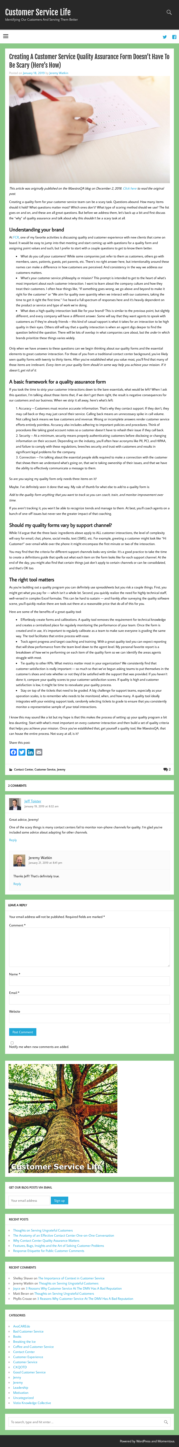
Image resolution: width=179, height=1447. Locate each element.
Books (17, 1336)
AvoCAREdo (21, 1326)
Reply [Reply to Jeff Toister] (13, 840)
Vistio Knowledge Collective (32, 1403)
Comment (17, 925)
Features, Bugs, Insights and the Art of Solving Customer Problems (58, 1245)
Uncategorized (23, 1398)
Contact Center (23, 769)
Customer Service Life (38, 12)
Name (14, 974)
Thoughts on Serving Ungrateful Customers (43, 1230)
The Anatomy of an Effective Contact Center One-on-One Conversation (63, 1235)
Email (14, 992)
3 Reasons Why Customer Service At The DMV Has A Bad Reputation (74, 1288)
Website (14, 1011)
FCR (16, 237)
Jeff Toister (32, 801)
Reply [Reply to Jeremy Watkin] (17, 884)
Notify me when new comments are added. (39, 1046)
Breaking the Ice (24, 1341)
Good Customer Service (29, 1372)
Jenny (17, 1377)
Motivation (20, 1392)
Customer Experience (28, 1357)
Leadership (20, 1387)
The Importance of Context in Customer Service (71, 1278)
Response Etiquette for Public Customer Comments (48, 1251)
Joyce (16, 1288)
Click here (129, 188)
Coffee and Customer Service (33, 1346)
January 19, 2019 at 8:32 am (41, 806)
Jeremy (61, 769)
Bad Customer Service (28, 1331)
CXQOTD (20, 1367)
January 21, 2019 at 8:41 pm (45, 862)
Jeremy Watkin (58, 73)
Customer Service (44, 769)
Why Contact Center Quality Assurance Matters (46, 1240)
